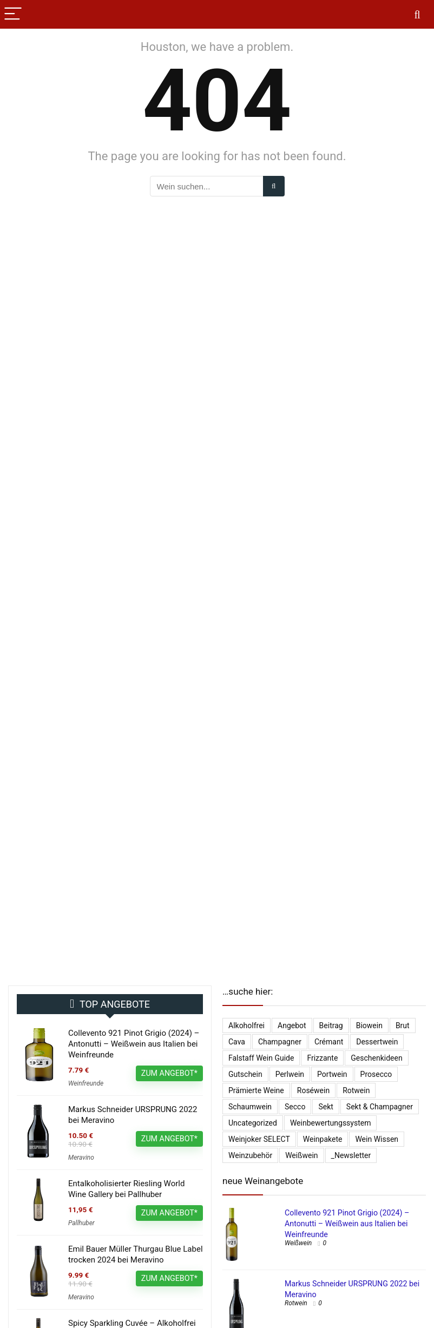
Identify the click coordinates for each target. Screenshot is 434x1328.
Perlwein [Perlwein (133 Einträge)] (289, 1074)
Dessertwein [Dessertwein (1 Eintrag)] (377, 1041)
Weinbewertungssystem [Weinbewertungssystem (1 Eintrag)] (330, 1123)
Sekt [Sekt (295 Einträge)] (325, 1106)
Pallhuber (81, 1223)
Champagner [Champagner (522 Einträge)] (279, 1041)
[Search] (417, 14)
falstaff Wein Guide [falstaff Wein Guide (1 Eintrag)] (261, 1058)
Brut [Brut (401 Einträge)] (403, 1025)
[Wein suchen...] (273, 186)
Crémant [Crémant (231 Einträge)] (328, 1041)
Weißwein (298, 1243)
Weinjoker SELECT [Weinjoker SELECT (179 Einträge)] (259, 1139)
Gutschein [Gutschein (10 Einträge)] (245, 1074)
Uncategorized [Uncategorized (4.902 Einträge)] (252, 1123)
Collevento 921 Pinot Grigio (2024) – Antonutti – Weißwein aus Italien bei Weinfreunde (133, 1044)
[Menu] (13, 14)
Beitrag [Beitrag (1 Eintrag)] (331, 1025)
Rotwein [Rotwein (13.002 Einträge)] (356, 1090)
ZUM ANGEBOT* (169, 1073)
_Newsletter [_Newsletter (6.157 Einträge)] (351, 1155)
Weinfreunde (85, 1083)
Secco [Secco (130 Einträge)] (295, 1106)
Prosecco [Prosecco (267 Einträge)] (376, 1074)
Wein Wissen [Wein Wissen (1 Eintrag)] (376, 1139)
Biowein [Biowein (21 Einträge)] (369, 1025)
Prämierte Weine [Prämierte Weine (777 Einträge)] (256, 1090)
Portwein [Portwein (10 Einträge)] (332, 1074)
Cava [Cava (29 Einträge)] (236, 1041)
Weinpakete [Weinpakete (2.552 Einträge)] (323, 1139)
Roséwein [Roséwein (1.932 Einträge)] (313, 1090)
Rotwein (296, 1303)
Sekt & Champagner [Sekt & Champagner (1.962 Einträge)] (379, 1106)
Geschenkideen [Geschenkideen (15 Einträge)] (376, 1058)
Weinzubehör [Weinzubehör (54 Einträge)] (250, 1155)
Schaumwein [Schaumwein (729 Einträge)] (250, 1106)
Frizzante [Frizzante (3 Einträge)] (322, 1058)
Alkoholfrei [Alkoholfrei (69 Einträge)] (246, 1025)
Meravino (81, 1157)
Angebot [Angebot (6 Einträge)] (292, 1025)
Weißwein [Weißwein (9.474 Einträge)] (301, 1155)
